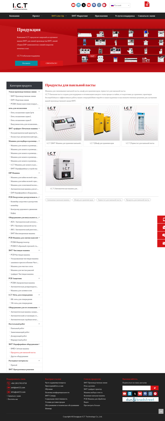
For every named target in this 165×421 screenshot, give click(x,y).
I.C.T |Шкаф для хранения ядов (102, 143)
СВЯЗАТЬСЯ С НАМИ (51, 64)
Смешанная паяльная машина (58, 200)
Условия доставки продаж (55, 402)
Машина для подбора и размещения (24, 141)
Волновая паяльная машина (94, 396)
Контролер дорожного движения (24, 209)
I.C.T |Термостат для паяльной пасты (140, 143)
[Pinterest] (104, 5)
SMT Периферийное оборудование (23, 344)
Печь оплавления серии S (21, 120)
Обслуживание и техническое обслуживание (62, 405)
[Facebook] (94, 5)
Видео (86, 402)
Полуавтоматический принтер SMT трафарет (26, 133)
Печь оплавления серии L (21, 116)
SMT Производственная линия (23, 96)
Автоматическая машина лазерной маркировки (26, 312)
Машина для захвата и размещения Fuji (26, 161)
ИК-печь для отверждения (21, 299)
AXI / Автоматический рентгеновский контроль (26, 229)
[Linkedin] (78, 5)
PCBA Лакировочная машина (23, 283)
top (161, 411)
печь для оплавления (18, 108)
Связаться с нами (14, 396)
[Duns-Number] (140, 399)
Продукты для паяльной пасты (23, 352)
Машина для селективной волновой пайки (26, 185)
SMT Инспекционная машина (23, 233)
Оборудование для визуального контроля (25, 217)
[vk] (89, 5)
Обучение (49, 389)
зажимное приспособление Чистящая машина (26, 262)
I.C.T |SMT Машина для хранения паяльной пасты (63, 143)
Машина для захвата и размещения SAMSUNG (26, 145)
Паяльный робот (17, 328)
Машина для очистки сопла (22, 266)
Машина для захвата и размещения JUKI (26, 149)
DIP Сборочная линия (20, 100)
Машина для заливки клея (21, 290)
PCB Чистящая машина (20, 254)
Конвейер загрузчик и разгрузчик (24, 201)
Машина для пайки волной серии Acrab (26, 177)
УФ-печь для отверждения (21, 303)
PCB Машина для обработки (95, 399)
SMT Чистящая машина (19, 250)
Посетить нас (13, 399)
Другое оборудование (19, 356)
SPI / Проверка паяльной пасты (23, 225)
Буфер (13, 213)
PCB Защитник (15, 278)
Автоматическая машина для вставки (26, 189)
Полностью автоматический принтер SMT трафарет (26, 136)
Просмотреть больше (92, 405)
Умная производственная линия (22, 91)
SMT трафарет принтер (93, 389)
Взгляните (26, 63)
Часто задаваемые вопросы (55, 383)
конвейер (14, 205)
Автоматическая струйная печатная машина (26, 319)
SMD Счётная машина (20, 348)
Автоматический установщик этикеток (26, 315)
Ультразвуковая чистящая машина (24, 258)
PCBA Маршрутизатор (20, 242)
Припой (14, 365)
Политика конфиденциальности (57, 392)
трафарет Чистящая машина (22, 274)
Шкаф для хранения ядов (83, 200)
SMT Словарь (50, 396)
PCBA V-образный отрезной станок (25, 246)
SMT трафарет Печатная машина (23, 128)
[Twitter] (84, 5)
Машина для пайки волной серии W (25, 181)
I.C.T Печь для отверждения (21, 295)
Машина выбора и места (93, 392)
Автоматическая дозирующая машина (26, 286)
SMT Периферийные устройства (24, 168)
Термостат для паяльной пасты (109, 200)
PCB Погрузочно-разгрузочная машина (25, 197)
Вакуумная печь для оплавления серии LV (26, 124)
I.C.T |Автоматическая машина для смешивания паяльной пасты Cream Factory (64, 188)
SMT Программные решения (21, 369)
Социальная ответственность (56, 399)
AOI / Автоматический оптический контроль (26, 222)
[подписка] (155, 388)
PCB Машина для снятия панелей (23, 238)
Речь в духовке (89, 386)
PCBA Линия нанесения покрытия (25, 104)
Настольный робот (17, 324)
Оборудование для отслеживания (23, 307)
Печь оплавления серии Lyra (22, 112)
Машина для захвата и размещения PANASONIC (26, 157)
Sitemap (48, 408)
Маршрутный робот (19, 340)
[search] (135, 388)
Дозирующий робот (19, 336)
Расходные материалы (18, 360)
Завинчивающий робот (20, 332)
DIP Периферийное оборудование (25, 193)
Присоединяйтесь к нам (54, 386)
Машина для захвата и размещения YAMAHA (26, 153)
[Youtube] (73, 5)
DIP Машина (14, 173)
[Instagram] (99, 5)
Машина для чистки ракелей (22, 270)
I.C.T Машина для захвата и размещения (26, 165)
